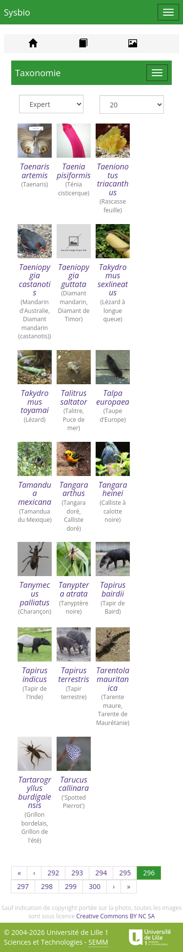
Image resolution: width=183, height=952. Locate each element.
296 (152, 872)
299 (74, 887)
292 (56, 874)
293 (80, 874)
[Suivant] (113, 886)
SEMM (98, 942)
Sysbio (17, 12)
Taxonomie (38, 73)
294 (104, 874)
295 (128, 874)
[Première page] (19, 873)
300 (98, 887)
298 (50, 887)
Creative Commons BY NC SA (115, 916)
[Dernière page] (129, 886)
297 (26, 887)
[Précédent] (34, 873)
